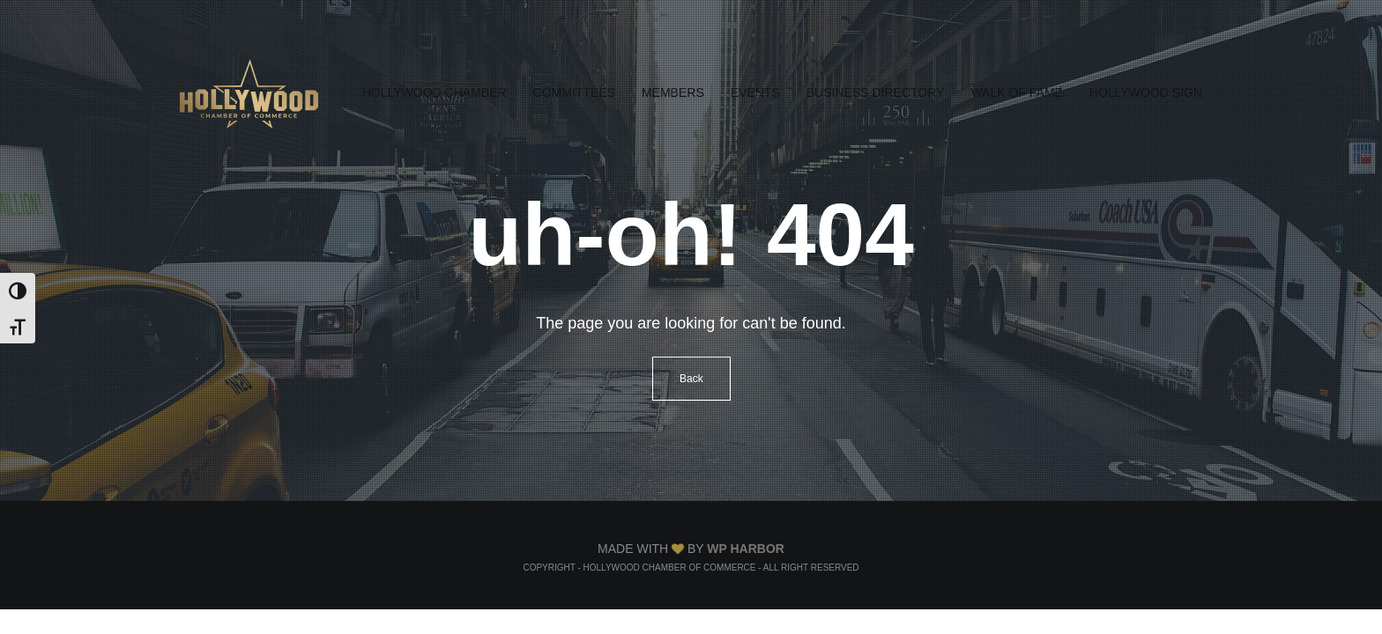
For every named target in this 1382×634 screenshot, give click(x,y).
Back (691, 378)
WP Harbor (745, 549)
